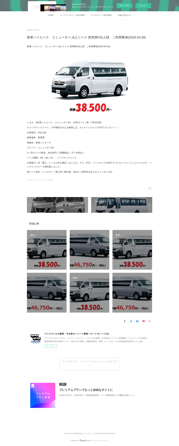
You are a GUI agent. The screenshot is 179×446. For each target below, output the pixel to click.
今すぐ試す (124, 5)
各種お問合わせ (124, 15)
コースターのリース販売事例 (72, 15)
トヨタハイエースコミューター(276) (39, 180)
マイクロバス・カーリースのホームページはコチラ (89, 363)
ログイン (143, 5)
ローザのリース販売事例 (101, 15)
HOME (51, 15)
